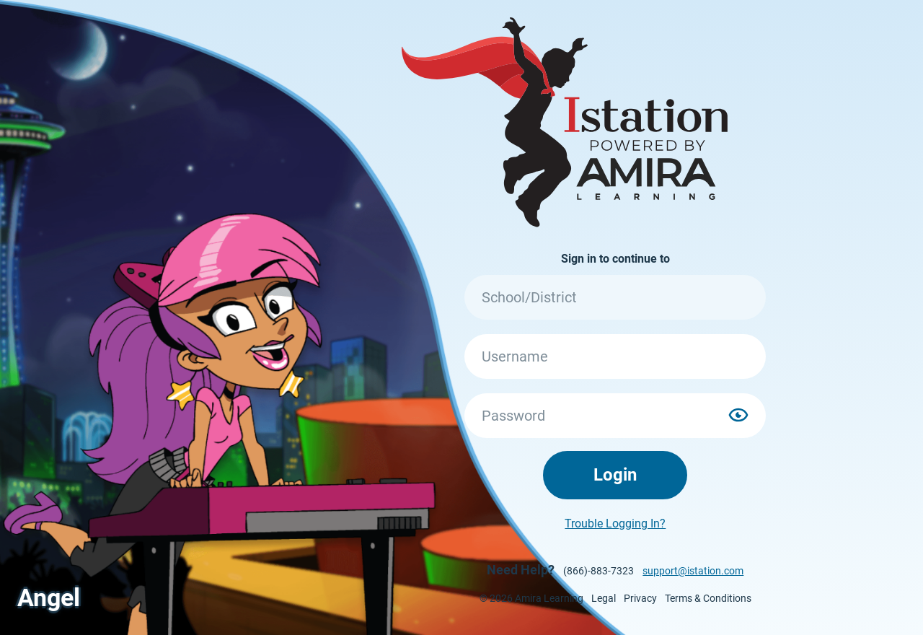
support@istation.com (692, 571)
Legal (603, 598)
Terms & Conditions (708, 598)
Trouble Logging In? (615, 523)
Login (615, 475)
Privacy (640, 598)
